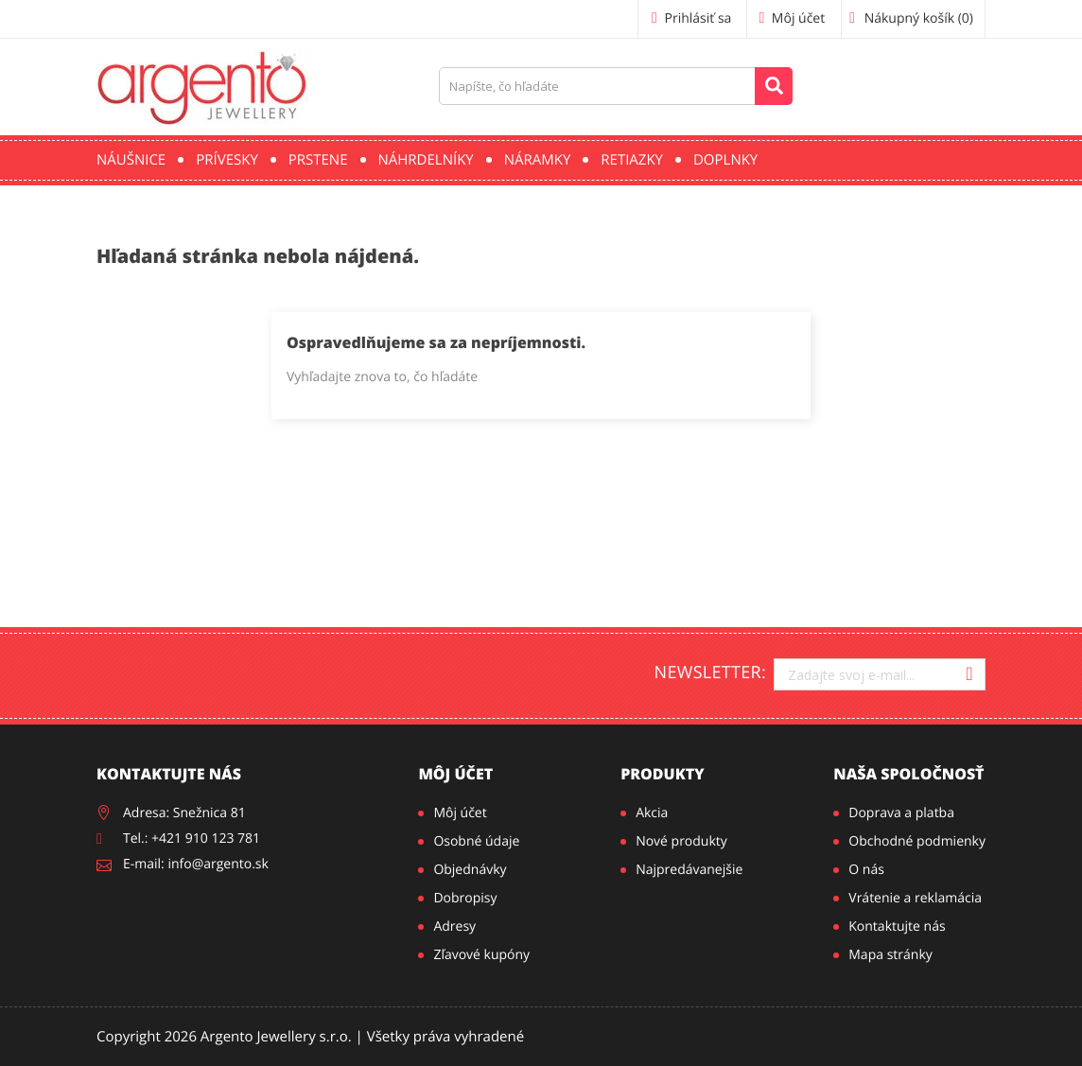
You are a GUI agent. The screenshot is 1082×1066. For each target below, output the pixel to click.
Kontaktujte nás (896, 926)
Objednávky (469, 870)
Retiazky (632, 159)
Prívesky (227, 159)
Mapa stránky (890, 955)
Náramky (537, 159)
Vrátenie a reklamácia (915, 898)
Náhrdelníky (426, 159)
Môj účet (455, 773)
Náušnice (131, 159)
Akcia (652, 813)
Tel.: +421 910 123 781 (191, 839)
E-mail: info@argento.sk (196, 864)
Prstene (318, 159)
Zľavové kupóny (481, 955)
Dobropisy (465, 898)
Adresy (454, 926)
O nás (866, 870)
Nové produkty (681, 841)
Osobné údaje (476, 841)
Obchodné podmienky (917, 841)
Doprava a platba (901, 813)
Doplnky (725, 159)
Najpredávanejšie (689, 870)
